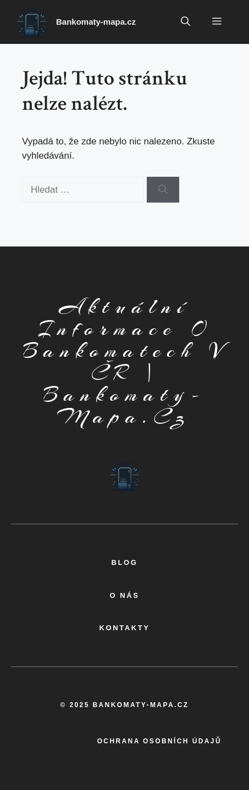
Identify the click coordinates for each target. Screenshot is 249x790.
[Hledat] (163, 190)
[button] (185, 21)
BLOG (125, 562)
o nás (124, 595)
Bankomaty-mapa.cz (96, 21)
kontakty (124, 628)
